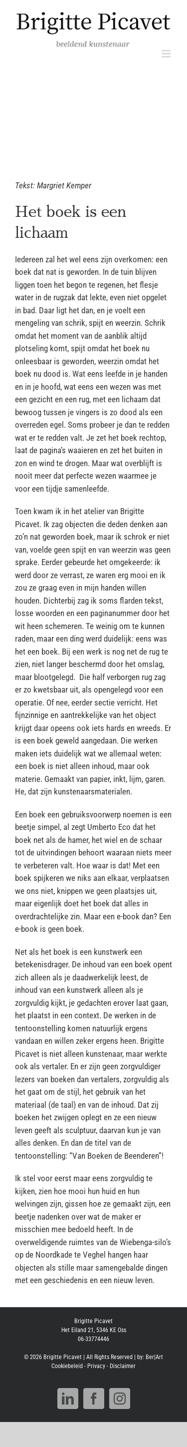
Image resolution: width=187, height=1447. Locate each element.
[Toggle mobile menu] (167, 53)
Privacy (96, 1366)
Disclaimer (123, 1366)
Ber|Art (154, 1357)
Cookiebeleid (67, 1366)
